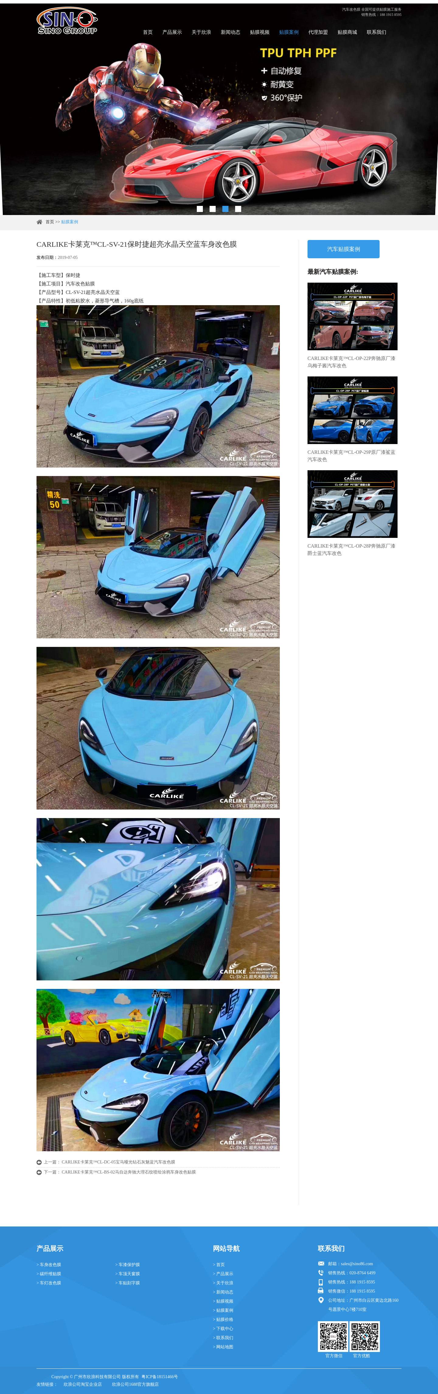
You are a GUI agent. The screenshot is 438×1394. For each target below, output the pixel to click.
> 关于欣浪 (223, 1283)
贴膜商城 (347, 32)
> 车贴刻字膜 (127, 1283)
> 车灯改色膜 (48, 1283)
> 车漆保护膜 (127, 1264)
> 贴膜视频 (223, 1301)
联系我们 (376, 32)
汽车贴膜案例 (343, 249)
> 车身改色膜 (48, 1264)
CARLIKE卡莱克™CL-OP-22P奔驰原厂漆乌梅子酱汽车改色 (351, 362)
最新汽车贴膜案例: (333, 271)
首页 (148, 32)
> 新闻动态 (223, 1292)
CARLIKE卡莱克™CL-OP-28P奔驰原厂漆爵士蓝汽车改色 (351, 549)
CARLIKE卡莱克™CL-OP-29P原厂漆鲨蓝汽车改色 (351, 456)
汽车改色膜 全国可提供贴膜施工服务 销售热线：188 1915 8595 (371, 12)
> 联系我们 (223, 1338)
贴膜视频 (259, 32)
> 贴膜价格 (223, 1319)
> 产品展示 (223, 1274)
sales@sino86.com (357, 1264)
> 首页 (219, 1264)
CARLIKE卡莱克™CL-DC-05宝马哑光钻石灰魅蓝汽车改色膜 (118, 1162)
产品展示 (172, 32)
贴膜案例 (289, 32)
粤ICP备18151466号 (159, 1377)
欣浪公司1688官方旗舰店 (135, 1384)
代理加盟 (318, 32)
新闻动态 (230, 32)
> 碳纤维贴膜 (48, 1274)
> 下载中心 (223, 1328)
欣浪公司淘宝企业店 (83, 1384)
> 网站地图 (223, 1347)
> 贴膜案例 (223, 1310)
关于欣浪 (201, 32)
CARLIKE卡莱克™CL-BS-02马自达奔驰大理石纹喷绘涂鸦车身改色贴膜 (129, 1172)
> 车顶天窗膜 (127, 1274)
